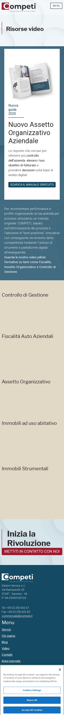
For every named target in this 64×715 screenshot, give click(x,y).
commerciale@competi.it (17, 616)
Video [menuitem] (5, 648)
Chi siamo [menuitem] (8, 636)
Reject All (32, 703)
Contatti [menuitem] (7, 654)
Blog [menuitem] (5, 642)
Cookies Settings (32, 693)
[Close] (60, 672)
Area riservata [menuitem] (11, 661)
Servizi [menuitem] (6, 629)
